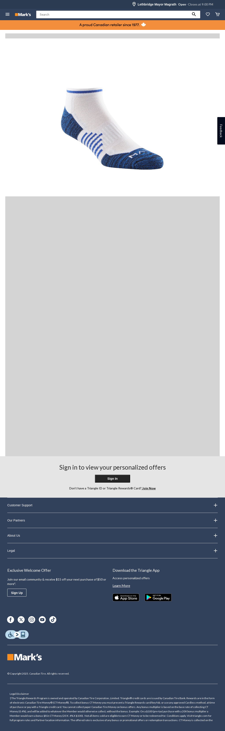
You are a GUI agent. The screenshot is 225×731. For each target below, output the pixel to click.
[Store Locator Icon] (134, 4)
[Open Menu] (7, 14)
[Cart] (217, 14)
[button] (194, 14)
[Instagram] (31, 619)
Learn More (121, 585)
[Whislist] (208, 14)
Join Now (149, 488)
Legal (112, 550)
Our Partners (112, 520)
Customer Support (112, 505)
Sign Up (17, 593)
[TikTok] (52, 619)
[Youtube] (42, 619)
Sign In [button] (112, 478)
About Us (112, 535)
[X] (21, 619)
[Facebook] (10, 619)
